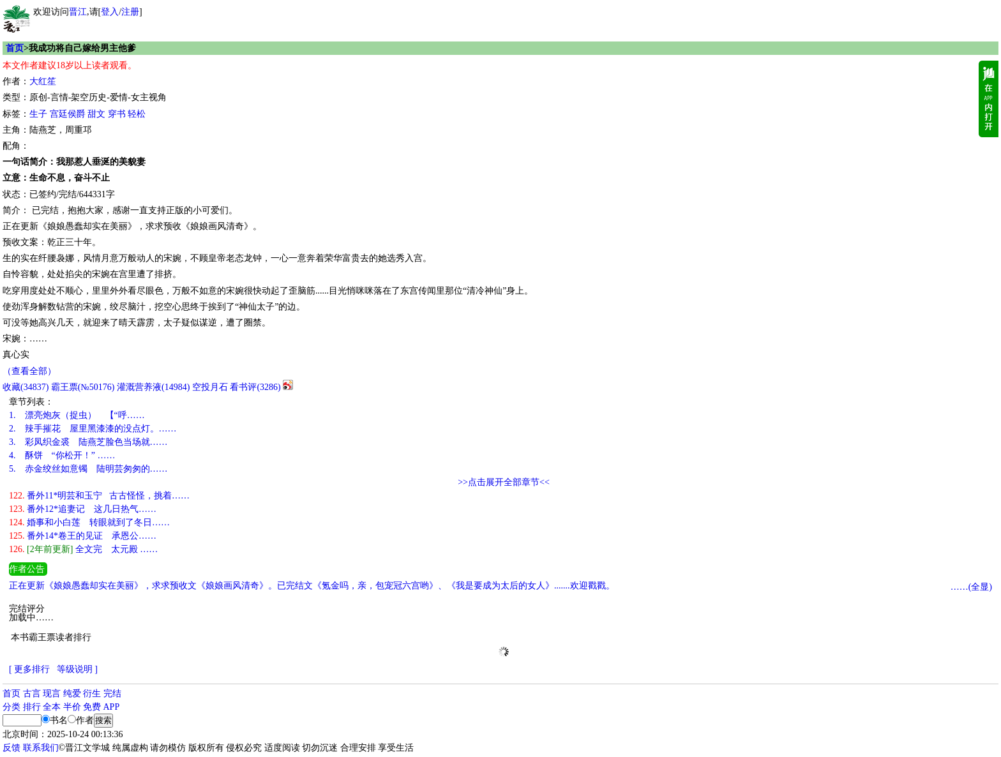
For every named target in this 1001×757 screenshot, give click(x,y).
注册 (130, 12)
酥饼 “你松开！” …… (62, 455)
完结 (112, 693)
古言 (32, 693)
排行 (32, 707)
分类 (11, 707)
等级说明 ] (77, 669)
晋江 (78, 12)
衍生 (92, 693)
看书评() (255, 387)
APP (111, 707)
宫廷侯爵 (68, 114)
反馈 (11, 748)
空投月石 (210, 387)
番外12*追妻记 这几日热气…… (82, 509)
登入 (110, 12)
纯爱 (72, 693)
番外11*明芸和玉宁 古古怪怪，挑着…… (99, 495)
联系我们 (41, 748)
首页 (15, 48)
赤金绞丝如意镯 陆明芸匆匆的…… (88, 469)
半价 (72, 707)
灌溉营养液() (153, 387)
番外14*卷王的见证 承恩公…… (82, 536)
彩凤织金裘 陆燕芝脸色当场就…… (88, 442)
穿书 (117, 114)
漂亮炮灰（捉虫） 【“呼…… (77, 415)
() (26, 387)
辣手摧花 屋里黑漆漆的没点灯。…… (93, 428)
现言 (52, 693)
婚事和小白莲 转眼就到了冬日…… (89, 522)
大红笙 (42, 81)
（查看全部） (29, 371)
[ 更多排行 (29, 669)
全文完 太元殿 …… (83, 549)
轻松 (137, 114)
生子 (38, 114)
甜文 (96, 114)
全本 (52, 707)
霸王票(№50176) (83, 387)
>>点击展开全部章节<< (504, 482)
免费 (92, 707)
